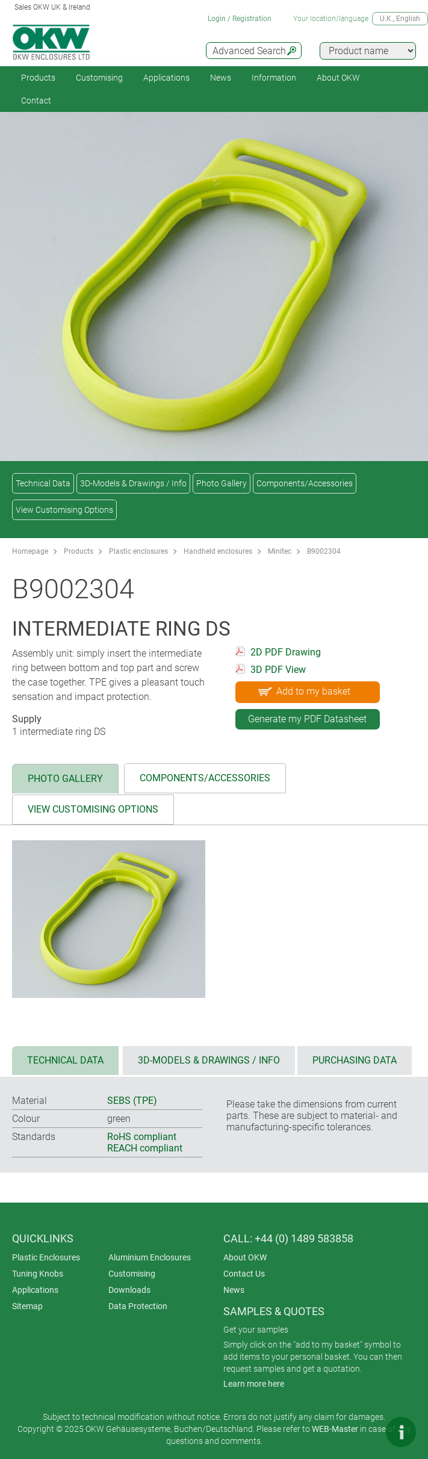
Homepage (30, 551)
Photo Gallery (221, 483)
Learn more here (253, 1384)
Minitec (279, 551)
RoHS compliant (141, 1136)
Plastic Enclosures (46, 1257)
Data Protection (137, 1306)
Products (38, 77)
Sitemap (27, 1306)
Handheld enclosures (218, 551)
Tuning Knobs (37, 1273)
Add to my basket (303, 691)
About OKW (245, 1257)
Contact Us (244, 1273)
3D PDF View (278, 669)
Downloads (129, 1290)
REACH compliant (144, 1148)
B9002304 (324, 551)
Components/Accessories (304, 483)
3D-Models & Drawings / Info (133, 483)
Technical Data (43, 483)
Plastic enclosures (138, 551)
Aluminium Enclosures (149, 1257)
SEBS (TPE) (132, 1100)
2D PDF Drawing (285, 652)
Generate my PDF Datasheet (307, 719)
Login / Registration (239, 18)
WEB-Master (335, 1429)
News (220, 77)
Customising (99, 77)
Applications (166, 77)
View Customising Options (64, 510)
